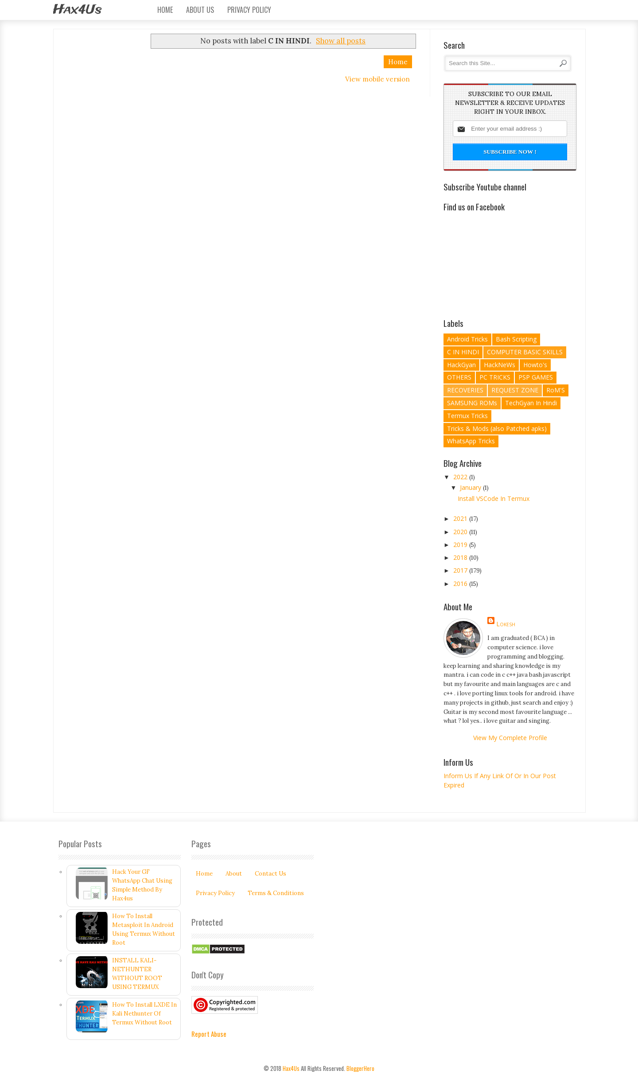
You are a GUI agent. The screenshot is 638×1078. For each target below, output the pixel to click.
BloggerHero (360, 1068)
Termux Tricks (467, 415)
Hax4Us (77, 10)
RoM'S (555, 390)
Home (165, 9)
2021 (461, 518)
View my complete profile (510, 737)
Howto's (535, 365)
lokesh (505, 624)
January (471, 487)
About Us (200, 9)
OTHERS (459, 377)
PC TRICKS (494, 377)
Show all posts (341, 41)
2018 (461, 557)
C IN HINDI (463, 352)
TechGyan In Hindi (531, 403)
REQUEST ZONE (514, 390)
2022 (461, 477)
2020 (461, 531)
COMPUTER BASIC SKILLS (525, 352)
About (234, 873)
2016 (461, 583)
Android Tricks (467, 339)
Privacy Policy (249, 9)
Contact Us (270, 873)
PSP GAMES (535, 377)
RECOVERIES (465, 390)
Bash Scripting (516, 339)
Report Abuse (208, 1034)
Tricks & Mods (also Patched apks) (497, 428)
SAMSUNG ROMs (472, 403)
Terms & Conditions (276, 893)
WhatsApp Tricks (471, 441)
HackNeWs (499, 365)
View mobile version (377, 79)
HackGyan (461, 365)
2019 (461, 544)
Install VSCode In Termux (493, 498)
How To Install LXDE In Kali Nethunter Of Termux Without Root (144, 1013)
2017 (461, 570)
